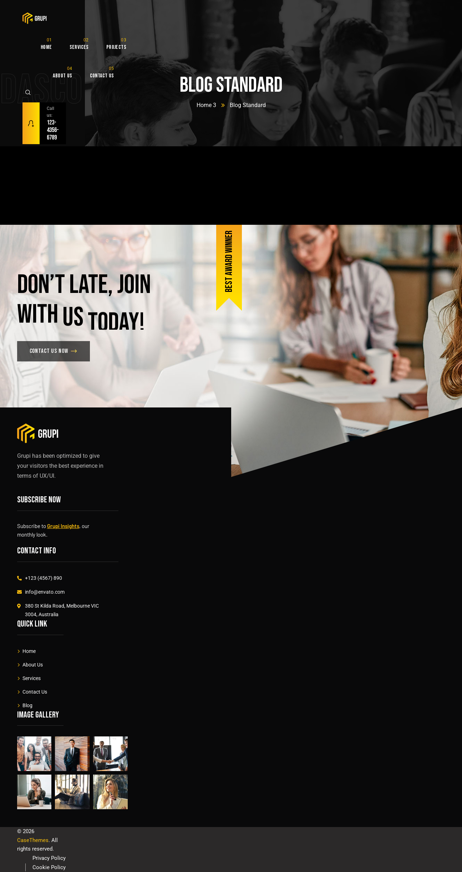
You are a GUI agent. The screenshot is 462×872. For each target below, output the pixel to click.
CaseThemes (33, 840)
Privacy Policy (49, 858)
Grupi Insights (63, 526)
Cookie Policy (49, 867)
